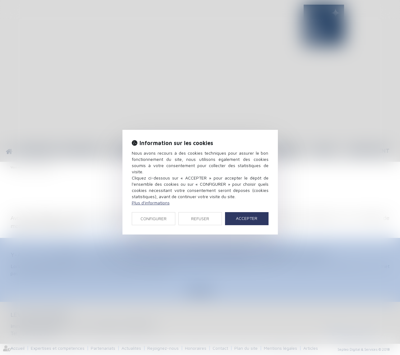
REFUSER (200, 218)
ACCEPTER (246, 218)
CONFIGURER (153, 218)
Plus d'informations (151, 202)
